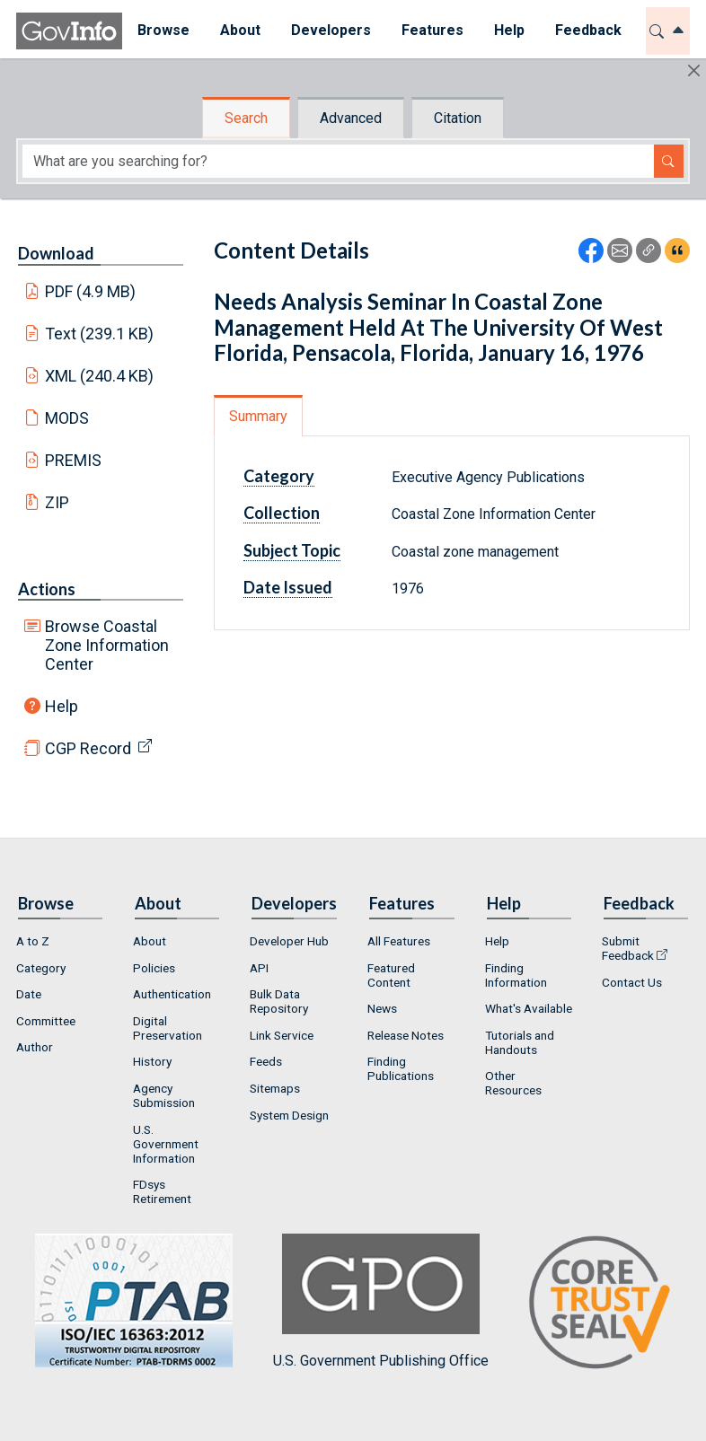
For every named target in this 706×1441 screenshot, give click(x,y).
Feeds (266, 1061)
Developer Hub (289, 941)
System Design (289, 1115)
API (259, 968)
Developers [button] (331, 30)
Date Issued (287, 587)
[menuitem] (163, 31)
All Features (398, 941)
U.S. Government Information (166, 1143)
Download (56, 253)
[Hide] (694, 70)
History (152, 1061)
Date (28, 994)
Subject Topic (291, 550)
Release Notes (405, 1035)
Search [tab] (246, 118)
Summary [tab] (258, 416)
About (149, 941)
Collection (281, 513)
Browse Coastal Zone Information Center (107, 645)
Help (61, 706)
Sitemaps (275, 1088)
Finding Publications (400, 1068)
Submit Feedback (628, 948)
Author (34, 1047)
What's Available (528, 1008)
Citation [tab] (457, 118)
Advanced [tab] (351, 118)
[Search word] (338, 161)
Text (99, 333)
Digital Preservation (167, 1028)
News (382, 1008)
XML (99, 375)
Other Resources (513, 1082)
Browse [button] (163, 30)
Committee (45, 1021)
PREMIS (73, 460)
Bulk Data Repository (279, 1001)
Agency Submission (164, 1095)
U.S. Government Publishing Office (381, 1301)
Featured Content (391, 975)
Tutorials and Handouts (519, 1042)
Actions (46, 589)
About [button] (240, 30)
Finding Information (516, 975)
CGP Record (88, 748)
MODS (67, 418)
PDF (91, 291)
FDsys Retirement (162, 1191)
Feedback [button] (588, 30)
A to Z (32, 941)
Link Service (281, 1035)
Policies (154, 968)
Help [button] (509, 30)
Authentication (172, 994)
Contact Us (632, 982)
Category (278, 476)
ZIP (57, 502)
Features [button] (432, 30)
